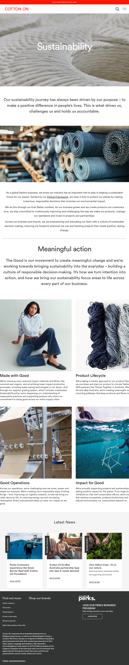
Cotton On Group (16, 9)
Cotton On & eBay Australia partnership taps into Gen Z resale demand (64, 568)
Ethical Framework (57, 197)
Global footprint (8, 612)
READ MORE (15, 581)
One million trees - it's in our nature (102, 566)
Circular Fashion (47, 545)
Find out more (12, 598)
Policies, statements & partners (14, 661)
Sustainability (8, 544)
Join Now (92, 616)
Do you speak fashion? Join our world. (65, 2)
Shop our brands (40, 598)
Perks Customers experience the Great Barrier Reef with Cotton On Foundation (24, 569)
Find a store (7, 607)
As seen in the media (10, 616)
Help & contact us (9, 603)
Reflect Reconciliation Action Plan (14, 625)
